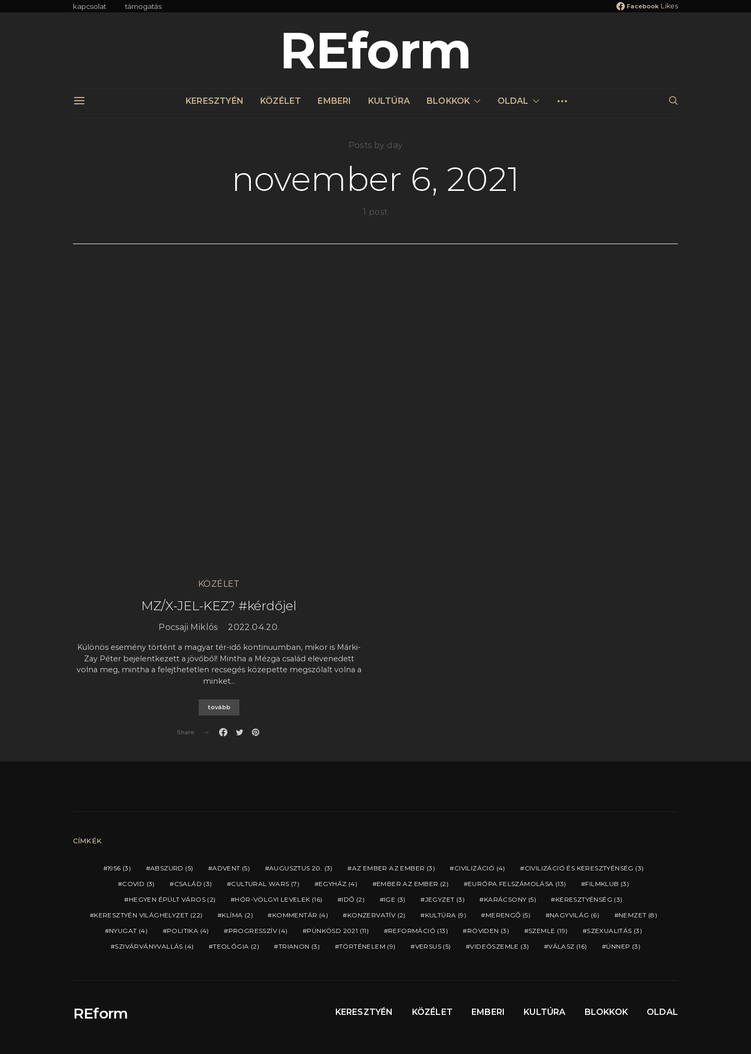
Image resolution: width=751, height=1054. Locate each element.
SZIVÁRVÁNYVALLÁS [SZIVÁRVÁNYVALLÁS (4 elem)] (154, 946)
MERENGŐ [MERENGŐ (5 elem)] (508, 915)
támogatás (143, 6)
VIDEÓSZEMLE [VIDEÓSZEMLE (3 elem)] (499, 946)
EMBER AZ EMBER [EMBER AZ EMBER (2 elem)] (413, 884)
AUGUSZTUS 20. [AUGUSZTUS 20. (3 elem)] (301, 868)
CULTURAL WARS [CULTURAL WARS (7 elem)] (265, 884)
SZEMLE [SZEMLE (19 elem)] (547, 931)
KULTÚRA (389, 101)
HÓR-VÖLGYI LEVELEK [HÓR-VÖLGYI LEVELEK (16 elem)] (278, 899)
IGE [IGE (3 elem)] (395, 899)
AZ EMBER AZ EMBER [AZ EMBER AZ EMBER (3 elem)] (393, 868)
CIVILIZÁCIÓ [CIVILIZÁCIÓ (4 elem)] (479, 868)
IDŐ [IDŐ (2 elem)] (353, 899)
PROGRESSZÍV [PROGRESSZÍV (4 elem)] (258, 931)
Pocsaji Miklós (188, 627)
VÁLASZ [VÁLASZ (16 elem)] (567, 946)
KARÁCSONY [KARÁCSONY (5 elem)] (510, 899)
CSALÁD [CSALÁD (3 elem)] (193, 884)
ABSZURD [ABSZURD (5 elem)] (171, 868)
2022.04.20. (253, 627)
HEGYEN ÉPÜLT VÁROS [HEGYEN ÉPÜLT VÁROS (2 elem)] (172, 899)
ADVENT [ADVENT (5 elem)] (231, 868)
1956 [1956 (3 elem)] (119, 868)
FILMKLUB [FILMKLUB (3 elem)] (607, 884)
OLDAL (513, 101)
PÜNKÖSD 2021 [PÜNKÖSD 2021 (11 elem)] (338, 931)
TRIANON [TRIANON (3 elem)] (299, 946)
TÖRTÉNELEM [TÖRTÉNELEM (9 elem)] (367, 946)
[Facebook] (647, 6)
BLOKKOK (448, 101)
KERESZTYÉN (215, 101)
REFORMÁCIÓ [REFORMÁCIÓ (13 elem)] (418, 931)
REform (375, 50)
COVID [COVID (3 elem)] (138, 884)
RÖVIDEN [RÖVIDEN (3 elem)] (488, 931)
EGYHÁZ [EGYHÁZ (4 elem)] (338, 884)
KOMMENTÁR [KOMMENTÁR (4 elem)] (300, 915)
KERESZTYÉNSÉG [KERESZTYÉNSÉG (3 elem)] (589, 899)
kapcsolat (89, 6)
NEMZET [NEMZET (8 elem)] (638, 915)
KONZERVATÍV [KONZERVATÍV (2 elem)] (376, 915)
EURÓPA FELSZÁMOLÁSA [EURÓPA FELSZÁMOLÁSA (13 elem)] (517, 884)
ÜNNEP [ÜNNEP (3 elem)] (623, 946)
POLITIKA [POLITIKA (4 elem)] (188, 931)
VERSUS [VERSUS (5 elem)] (433, 946)
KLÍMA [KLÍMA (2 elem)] (237, 915)
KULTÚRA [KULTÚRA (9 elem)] (445, 915)
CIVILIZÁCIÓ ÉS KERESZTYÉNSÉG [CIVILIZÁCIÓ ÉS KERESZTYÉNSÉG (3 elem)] (584, 868)
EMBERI (334, 101)
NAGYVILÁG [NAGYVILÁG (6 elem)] (574, 915)
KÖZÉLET (280, 101)
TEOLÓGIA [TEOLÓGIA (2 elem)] (236, 946)
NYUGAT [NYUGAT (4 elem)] (128, 931)
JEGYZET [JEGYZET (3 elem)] (445, 899)
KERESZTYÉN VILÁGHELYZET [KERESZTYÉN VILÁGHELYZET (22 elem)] (148, 915)
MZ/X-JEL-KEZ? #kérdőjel (219, 605)
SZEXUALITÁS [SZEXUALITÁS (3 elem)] (614, 931)
